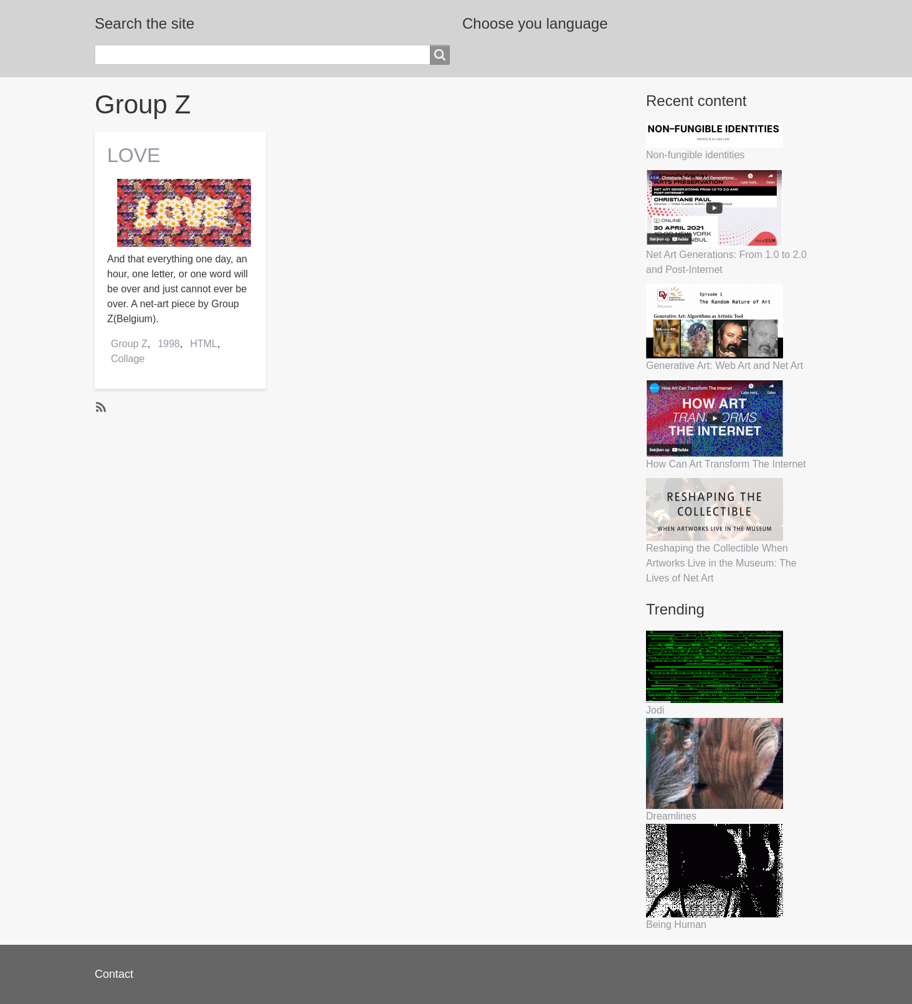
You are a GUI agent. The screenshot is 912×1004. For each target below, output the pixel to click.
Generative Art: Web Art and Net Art (724, 365)
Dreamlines (671, 816)
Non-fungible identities (695, 155)
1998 (169, 343)
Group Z (129, 343)
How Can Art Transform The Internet (726, 464)
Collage (128, 358)
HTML (203, 343)
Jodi (655, 710)
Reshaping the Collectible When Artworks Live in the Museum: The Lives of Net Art (721, 563)
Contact (114, 974)
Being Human (676, 924)
